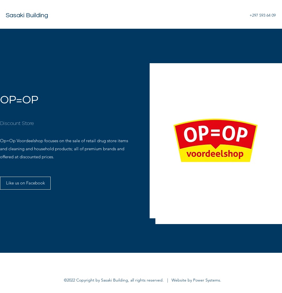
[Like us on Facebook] (25, 183)
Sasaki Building (27, 15)
